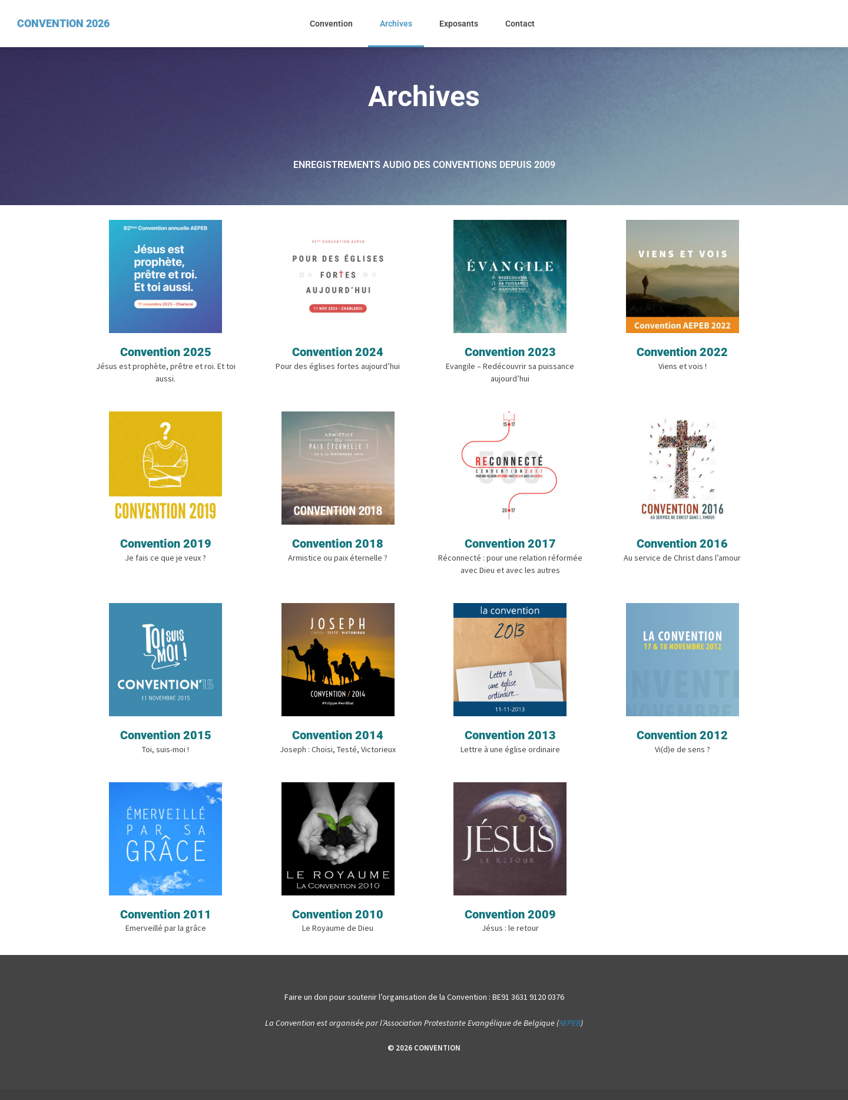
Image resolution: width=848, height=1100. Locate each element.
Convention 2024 (337, 355)
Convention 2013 (510, 743)
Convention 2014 (337, 743)
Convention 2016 (682, 549)
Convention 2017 (510, 549)
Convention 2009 (510, 925)
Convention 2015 (165, 743)
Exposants (458, 23)
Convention (331, 23)
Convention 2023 (510, 355)
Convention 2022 (682, 355)
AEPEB (570, 1034)
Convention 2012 (682, 743)
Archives (396, 23)
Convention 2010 (337, 925)
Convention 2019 (165, 549)
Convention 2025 (165, 355)
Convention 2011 (165, 925)
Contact (520, 23)
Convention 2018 (337, 549)
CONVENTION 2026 (63, 23)
